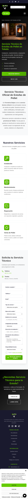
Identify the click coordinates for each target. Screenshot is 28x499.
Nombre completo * (10, 287)
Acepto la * (15, 352)
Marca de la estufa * (10, 311)
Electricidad (14, 444)
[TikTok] (18, 2)
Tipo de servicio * (9, 304)
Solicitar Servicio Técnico (14, 357)
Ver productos (14, 432)
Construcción (14, 438)
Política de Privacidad (15, 496)
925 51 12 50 (14, 79)
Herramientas (14, 435)
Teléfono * (7, 293)
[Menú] (24, 13)
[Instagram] (12, 2)
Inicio (3, 20)
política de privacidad (17, 352)
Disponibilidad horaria (11, 347)
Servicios (7, 20)
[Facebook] (10, 2)
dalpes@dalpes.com (15, 466)
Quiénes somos (14, 451)
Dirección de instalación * (11, 329)
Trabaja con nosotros (14, 459)
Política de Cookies (6, 496)
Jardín (14, 441)
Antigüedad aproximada (11, 323)
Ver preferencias (14, 493)
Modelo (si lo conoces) (11, 317)
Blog (14, 457)
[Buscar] (23, 7)
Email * (7, 299)
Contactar (14, 396)
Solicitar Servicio (14, 74)
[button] (26, 470)
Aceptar (14, 485)
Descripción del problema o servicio (12, 335)
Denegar (14, 489)
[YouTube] (15, 2)
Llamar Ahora (14, 402)
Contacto (14, 454)
